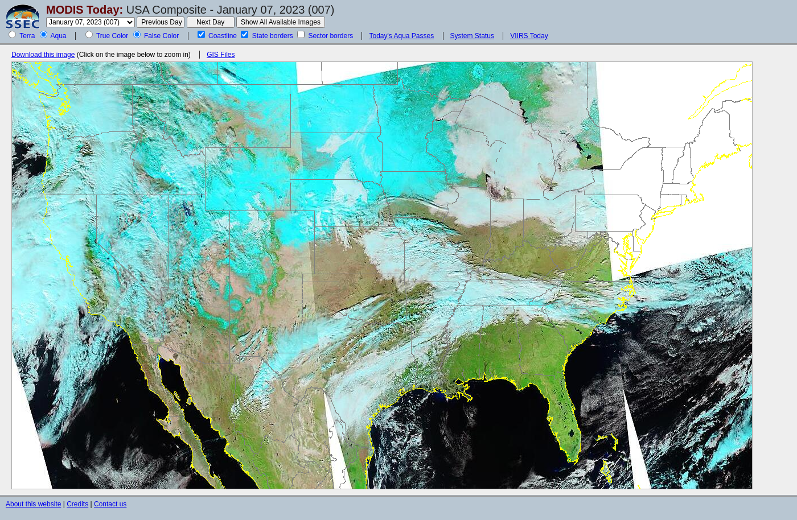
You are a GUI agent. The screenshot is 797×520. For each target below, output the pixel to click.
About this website (33, 504)
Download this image (43, 55)
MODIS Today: (84, 9)
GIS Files (221, 55)
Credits (77, 504)
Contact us (110, 504)
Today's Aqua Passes (401, 36)
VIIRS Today (529, 36)
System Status (472, 36)
